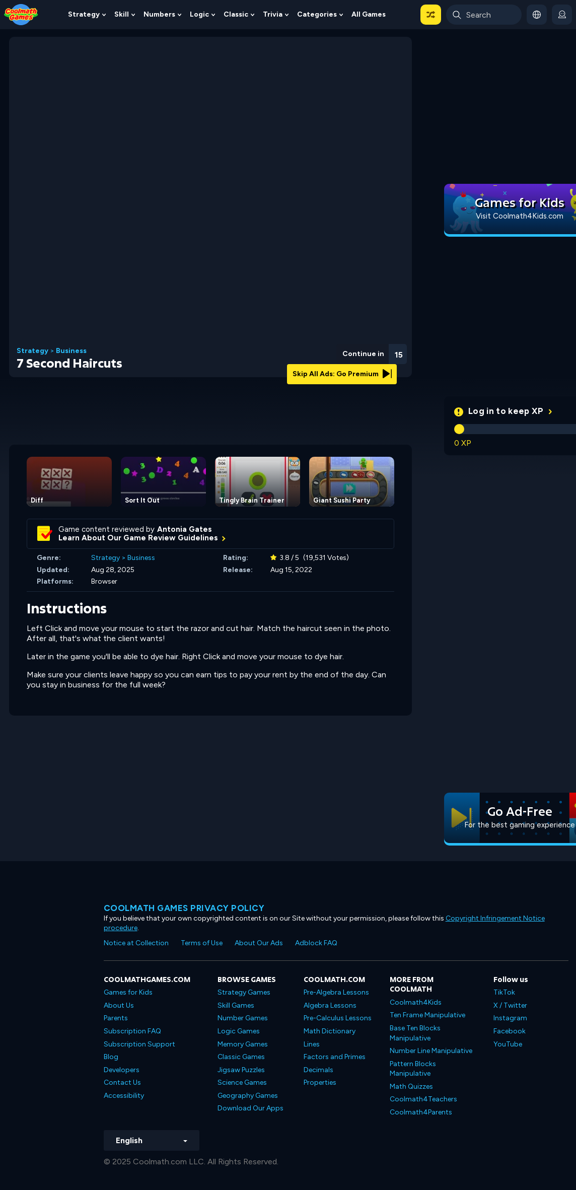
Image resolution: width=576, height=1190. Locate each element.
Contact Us (122, 1082)
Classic (236, 14)
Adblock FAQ (316, 943)
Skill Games (236, 1005)
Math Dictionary (329, 1031)
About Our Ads (259, 943)
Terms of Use (202, 943)
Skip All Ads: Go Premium (342, 374)
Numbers (159, 14)
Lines (312, 1044)
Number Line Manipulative (431, 1050)
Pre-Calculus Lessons (338, 1018)
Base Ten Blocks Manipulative (415, 1033)
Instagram (510, 1018)
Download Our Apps (250, 1108)
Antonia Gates (184, 529)
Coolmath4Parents (421, 1112)
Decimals (318, 1070)
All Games (368, 14)
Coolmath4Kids (416, 1002)
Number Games (243, 1018)
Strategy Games (244, 992)
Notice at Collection (136, 943)
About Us (119, 1005)
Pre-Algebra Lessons (336, 992)
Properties (320, 1082)
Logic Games (239, 1031)
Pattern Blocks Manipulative (413, 1069)
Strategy (84, 14)
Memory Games (243, 1044)
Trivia (272, 14)
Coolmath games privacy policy (184, 908)
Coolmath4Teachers (423, 1099)
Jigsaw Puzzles (241, 1070)
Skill (121, 14)
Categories (317, 14)
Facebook (509, 1031)
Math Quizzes (411, 1086)
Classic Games (241, 1057)
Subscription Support (139, 1044)
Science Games (242, 1082)
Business (71, 351)
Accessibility (124, 1095)
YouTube (507, 1044)
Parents (116, 1018)
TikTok (504, 992)
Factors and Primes (335, 1057)
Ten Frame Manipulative (427, 1015)
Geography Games (248, 1095)
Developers (121, 1070)
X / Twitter (510, 1005)
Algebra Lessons (330, 1005)
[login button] (562, 15)
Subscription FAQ (132, 1031)
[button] (430, 15)
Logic (199, 14)
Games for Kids (128, 992)
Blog (111, 1057)
